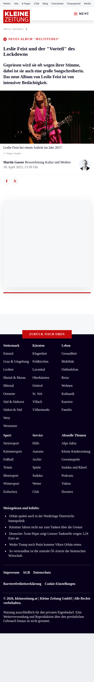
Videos (66, 483)
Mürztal (8, 385)
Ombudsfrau (69, 369)
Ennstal (8, 353)
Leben (65, 345)
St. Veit (37, 394)
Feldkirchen (40, 361)
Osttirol (38, 385)
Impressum (11, 572)
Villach (37, 401)
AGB (26, 572)
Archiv (37, 459)
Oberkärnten (41, 377)
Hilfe (36, 443)
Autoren (38, 451)
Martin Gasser (14, 162)
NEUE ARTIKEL (15, 29)
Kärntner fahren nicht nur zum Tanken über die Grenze (45, 527)
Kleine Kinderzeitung (75, 451)
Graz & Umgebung (16, 361)
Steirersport (11, 443)
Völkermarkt (41, 409)
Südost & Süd (12, 409)
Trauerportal (73, 3)
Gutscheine (57, 3)
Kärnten (39, 345)
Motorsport (10, 475)
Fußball (8, 459)
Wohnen (67, 385)
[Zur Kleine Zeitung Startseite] (16, 16)
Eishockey (10, 491)
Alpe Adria (68, 443)
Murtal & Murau (14, 377)
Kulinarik (67, 394)
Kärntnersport (12, 451)
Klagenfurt (40, 353)
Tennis (7, 467)
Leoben (8, 369)
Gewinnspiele (70, 459)
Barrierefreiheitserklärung (22, 584)
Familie (66, 409)
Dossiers (67, 491)
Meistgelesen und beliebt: (21, 508)
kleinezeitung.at (26, 598)
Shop (45, 3)
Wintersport (11, 483)
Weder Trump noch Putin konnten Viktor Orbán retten (45, 544)
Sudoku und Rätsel (74, 467)
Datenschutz (42, 572)
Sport (7, 435)
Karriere (67, 401)
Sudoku (38, 475)
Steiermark (11, 345)
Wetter (7, 3)
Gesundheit (69, 353)
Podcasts (67, 475)
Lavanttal (39, 369)
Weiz (6, 418)
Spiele (37, 467)
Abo (16, 3)
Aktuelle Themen (73, 435)
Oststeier (9, 394)
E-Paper (26, 3)
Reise (65, 377)
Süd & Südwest (13, 401)
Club (36, 3)
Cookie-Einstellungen (60, 584)
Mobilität (67, 361)
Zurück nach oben (47, 334)
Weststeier (10, 426)
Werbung (89, 3)
